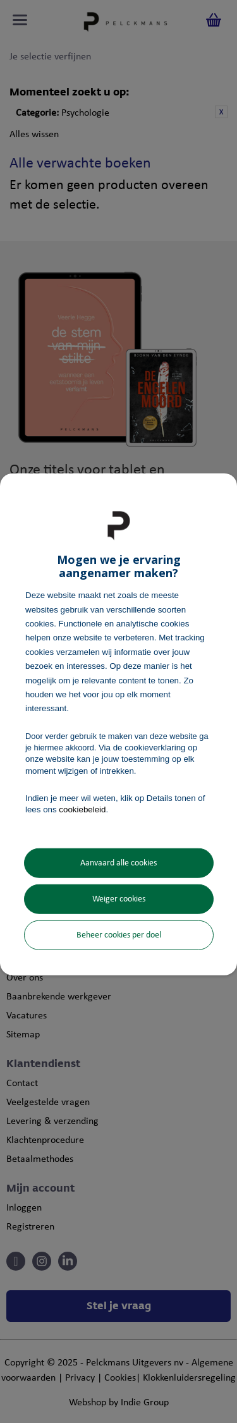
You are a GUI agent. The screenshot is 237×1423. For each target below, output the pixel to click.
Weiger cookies (118, 899)
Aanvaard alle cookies (118, 863)
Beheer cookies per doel (118, 935)
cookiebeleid (82, 809)
